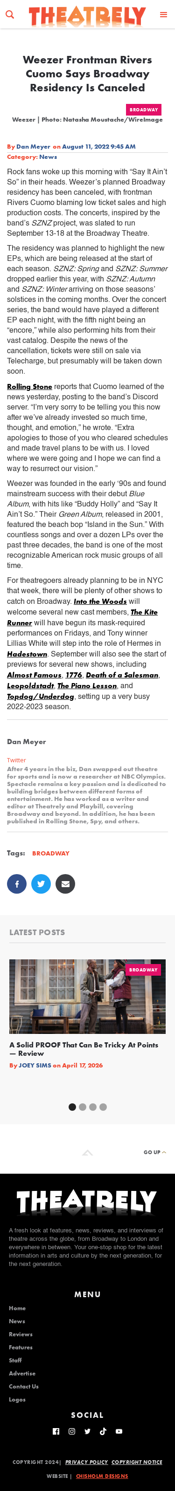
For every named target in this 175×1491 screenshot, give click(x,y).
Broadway (144, 110)
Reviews (21, 1334)
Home (17, 1308)
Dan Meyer (33, 146)
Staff (15, 1360)
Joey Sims (35, 1065)
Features (21, 1347)
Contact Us (24, 1386)
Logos (17, 1399)
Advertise (22, 1373)
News (48, 156)
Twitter (16, 760)
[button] (164, 14)
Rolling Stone (29, 386)
